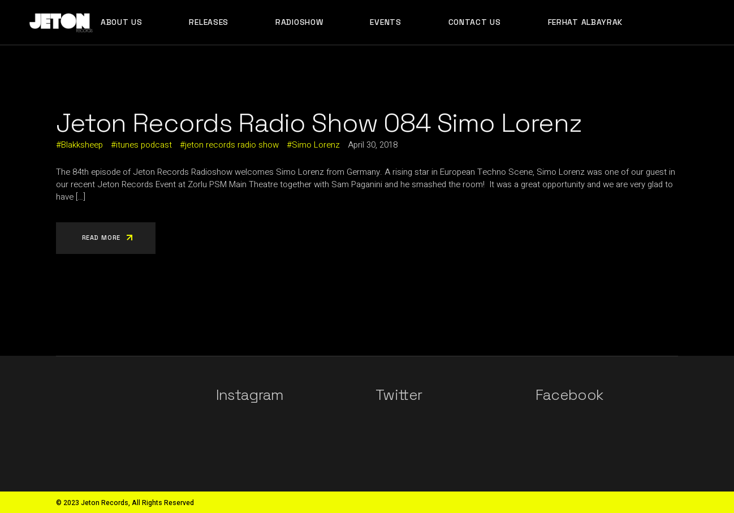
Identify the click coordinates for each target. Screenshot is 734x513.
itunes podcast (144, 145)
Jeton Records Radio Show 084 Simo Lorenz (319, 122)
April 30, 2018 (373, 145)
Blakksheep (82, 145)
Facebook (569, 394)
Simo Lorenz (316, 145)
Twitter (398, 394)
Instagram (250, 394)
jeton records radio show (232, 145)
